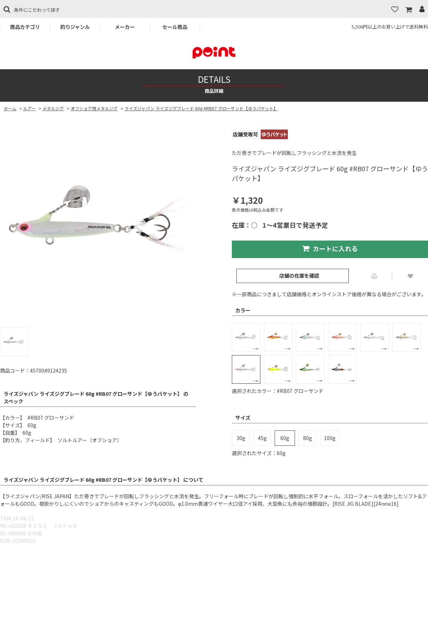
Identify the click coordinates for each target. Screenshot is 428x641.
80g (307, 437)
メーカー (125, 26)
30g (240, 437)
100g (330, 437)
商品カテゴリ (25, 26)
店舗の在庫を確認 (299, 275)
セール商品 (174, 26)
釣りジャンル (75, 26)
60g (284, 437)
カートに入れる (330, 248)
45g (262, 437)
